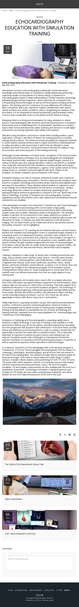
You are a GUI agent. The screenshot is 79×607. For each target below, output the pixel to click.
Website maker (48, 600)
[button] (3, 4)
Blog (11, 10)
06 (8, 515)
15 (8, 446)
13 (8, 480)
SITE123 (38, 600)
